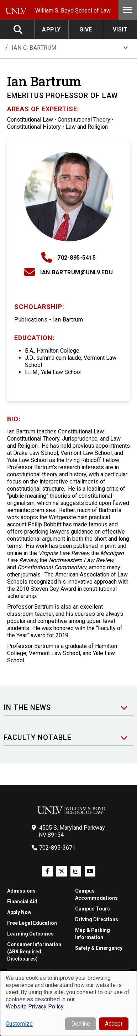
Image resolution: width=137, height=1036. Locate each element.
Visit (120, 29)
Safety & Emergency (98, 948)
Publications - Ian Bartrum (48, 319)
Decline (80, 1023)
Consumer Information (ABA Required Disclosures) (34, 952)
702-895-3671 (57, 847)
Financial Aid (22, 901)
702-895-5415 (76, 257)
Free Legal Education (32, 923)
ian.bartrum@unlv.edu (76, 272)
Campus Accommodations (96, 894)
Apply (51, 29)
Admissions (21, 891)
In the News (27, 707)
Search (18, 29)
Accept (113, 1023)
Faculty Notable (38, 737)
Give (85, 29)
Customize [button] (19, 1023)
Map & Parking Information (92, 933)
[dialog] (68, 1003)
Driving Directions (96, 919)
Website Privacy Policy (35, 1006)
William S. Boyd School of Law (73, 10)
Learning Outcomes (30, 934)
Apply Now (19, 912)
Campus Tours (92, 909)
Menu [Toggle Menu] (128, 10)
